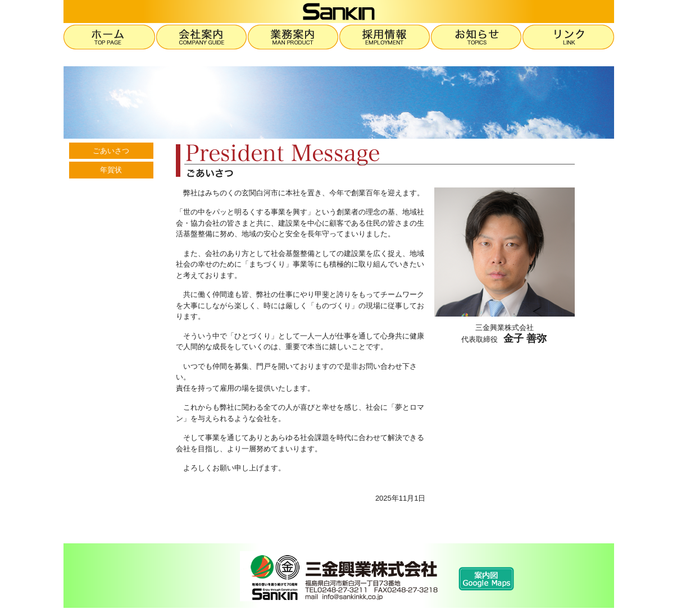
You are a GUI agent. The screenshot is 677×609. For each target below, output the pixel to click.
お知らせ (476, 37)
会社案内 (202, 37)
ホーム (109, 37)
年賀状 (111, 170)
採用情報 (385, 37)
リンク (568, 37)
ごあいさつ (111, 150)
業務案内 (293, 37)
